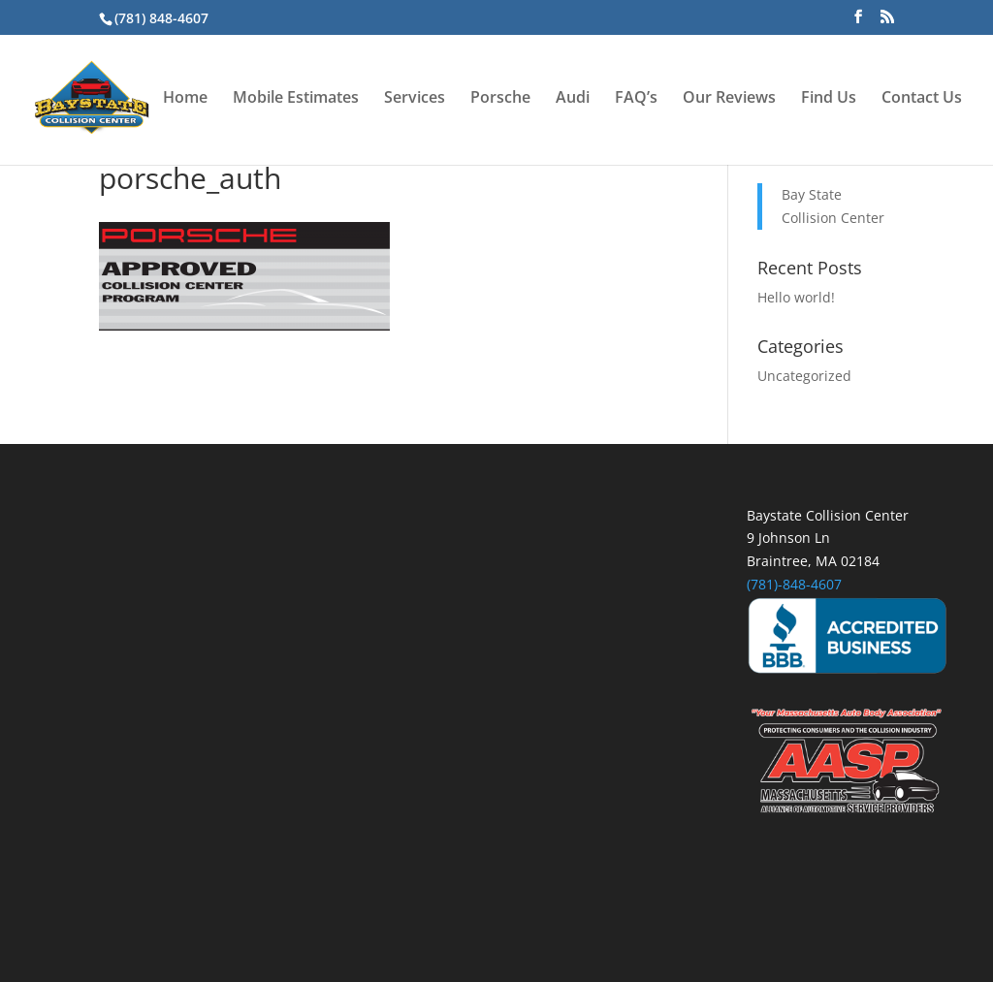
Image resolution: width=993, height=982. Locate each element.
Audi (573, 99)
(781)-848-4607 (794, 584)
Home (185, 99)
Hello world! (796, 297)
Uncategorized (804, 375)
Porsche (500, 99)
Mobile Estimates (296, 99)
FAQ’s (636, 99)
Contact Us (921, 99)
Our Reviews (729, 99)
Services (414, 99)
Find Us (828, 99)
